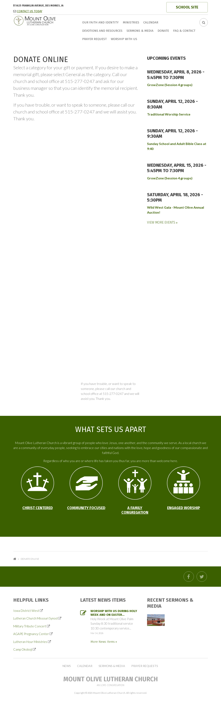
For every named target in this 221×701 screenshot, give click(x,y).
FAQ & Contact (184, 31)
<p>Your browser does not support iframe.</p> (77, 213)
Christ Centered (37, 508)
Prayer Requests (144, 665)
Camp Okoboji (22, 649)
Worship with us (124, 39)
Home (14, 558)
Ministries (131, 22)
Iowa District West (26, 610)
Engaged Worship (183, 508)
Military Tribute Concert (29, 626)
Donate (163, 31)
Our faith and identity (100, 22)
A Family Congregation (134, 510)
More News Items (103, 642)
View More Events (161, 222)
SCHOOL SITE (187, 7)
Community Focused (86, 508)
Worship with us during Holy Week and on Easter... (114, 613)
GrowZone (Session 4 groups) (169, 85)
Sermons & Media (140, 31)
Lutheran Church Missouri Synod (35, 618)
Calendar (150, 22)
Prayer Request (94, 39)
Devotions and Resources (102, 31)
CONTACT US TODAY (29, 11)
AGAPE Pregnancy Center (31, 634)
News (67, 665)
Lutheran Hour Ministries (30, 642)
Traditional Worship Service (168, 114)
